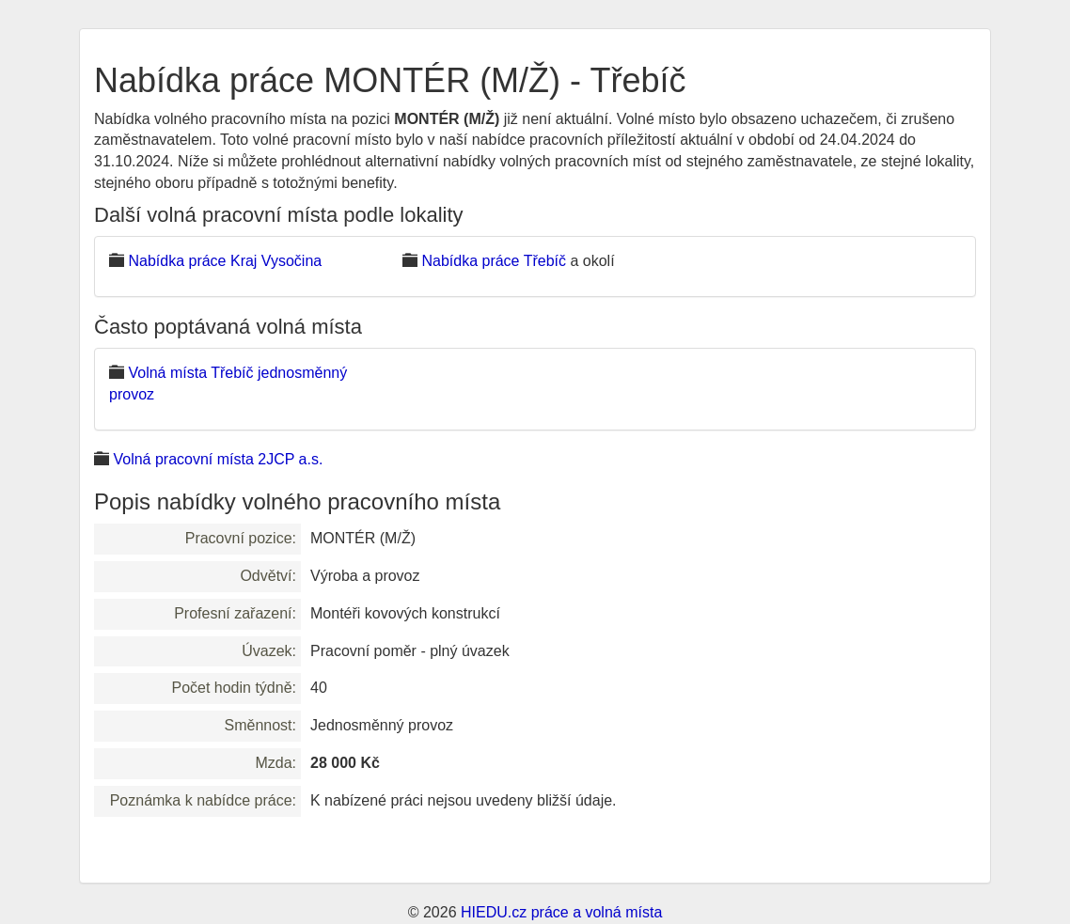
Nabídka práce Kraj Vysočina (225, 261)
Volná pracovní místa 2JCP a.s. (218, 459)
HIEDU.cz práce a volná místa (561, 912)
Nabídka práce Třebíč (493, 261)
